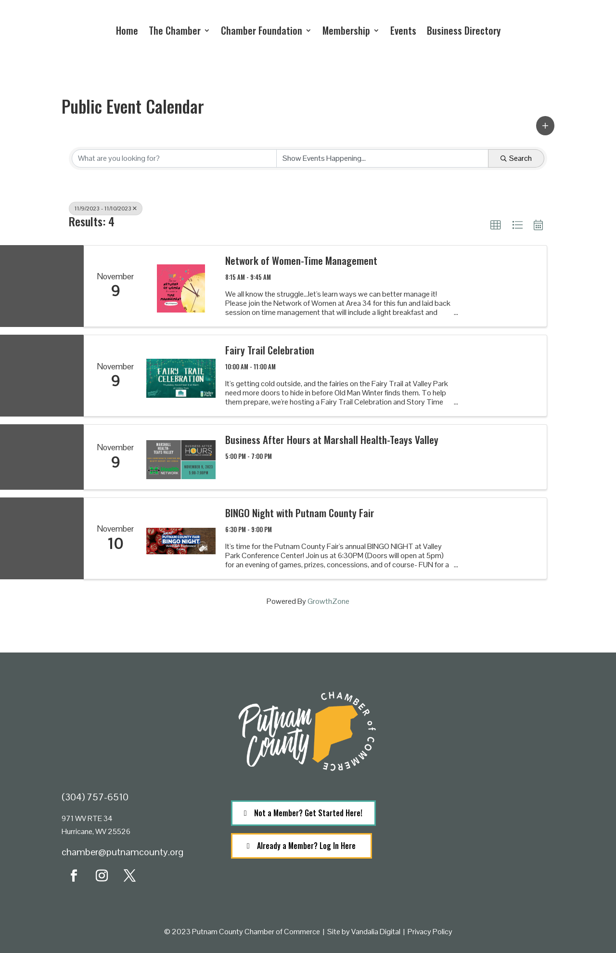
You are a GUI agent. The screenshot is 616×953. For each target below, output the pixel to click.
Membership (346, 30)
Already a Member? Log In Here (306, 845)
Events (403, 30)
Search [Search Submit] (516, 158)
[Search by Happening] (382, 158)
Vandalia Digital (375, 932)
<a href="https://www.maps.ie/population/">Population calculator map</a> (477, 834)
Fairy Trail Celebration (269, 350)
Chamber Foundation (261, 30)
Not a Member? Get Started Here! (308, 813)
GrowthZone (328, 601)
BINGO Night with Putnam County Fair (299, 513)
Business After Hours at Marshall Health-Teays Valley (331, 439)
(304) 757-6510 (95, 797)
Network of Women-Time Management (301, 260)
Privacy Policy (430, 932)
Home (127, 30)
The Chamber (175, 30)
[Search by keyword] (174, 158)
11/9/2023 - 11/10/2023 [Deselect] (106, 208)
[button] (545, 125)
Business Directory (463, 30)
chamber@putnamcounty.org (122, 852)
